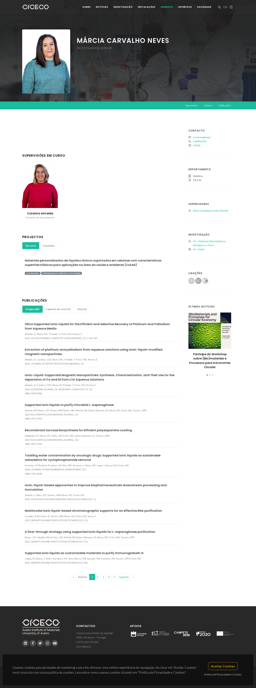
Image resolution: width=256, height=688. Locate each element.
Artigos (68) (32, 309)
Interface (185, 8)
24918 (196, 145)
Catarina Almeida (40, 213)
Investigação (123, 8)
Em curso (31, 245)
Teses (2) (82, 309)
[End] (133, 577)
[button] (207, 375)
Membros (167, 8)
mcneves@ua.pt (202, 137)
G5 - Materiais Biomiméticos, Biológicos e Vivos (209, 243)
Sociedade (204, 8)
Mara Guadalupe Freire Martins (210, 210)
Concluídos (49, 245)
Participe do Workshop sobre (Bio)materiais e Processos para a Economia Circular (209, 360)
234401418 (199, 141)
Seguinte (124, 576)
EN (225, 8)
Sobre (86, 8)
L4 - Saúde (198, 249)
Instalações (146, 8)
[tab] (30, 245)
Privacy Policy (128, 679)
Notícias (102, 8)
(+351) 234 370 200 (87, 642)
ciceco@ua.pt (83, 646)
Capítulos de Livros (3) (58, 309)
